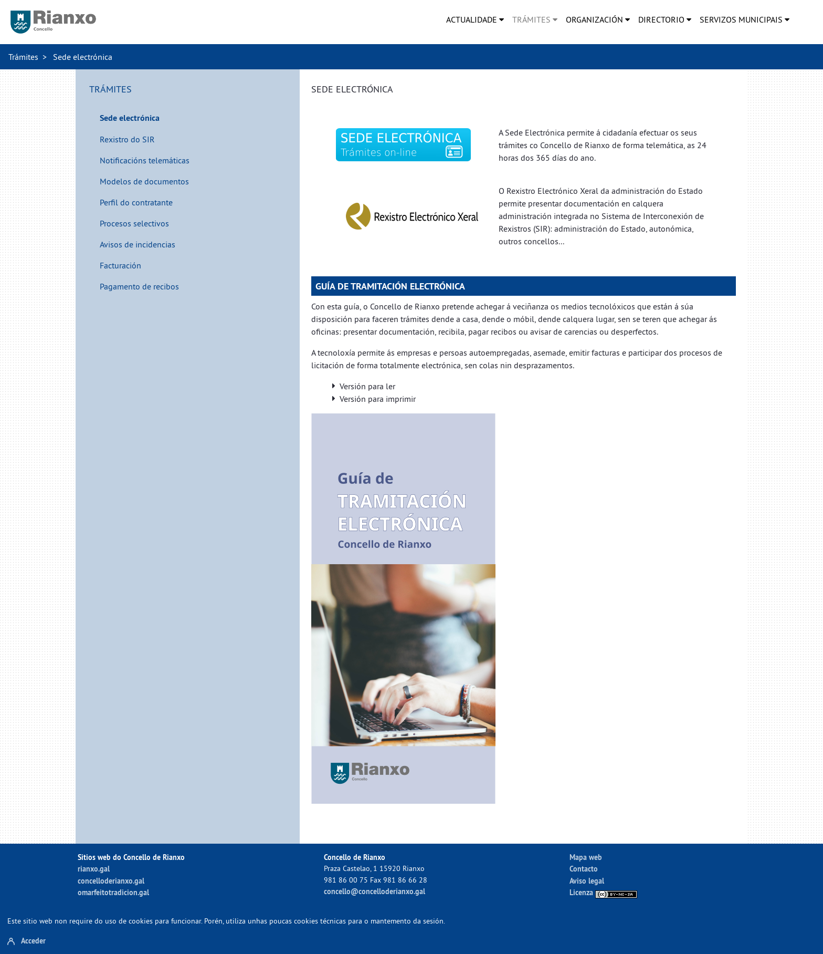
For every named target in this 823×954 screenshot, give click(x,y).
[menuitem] (475, 19)
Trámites (23, 56)
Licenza (603, 892)
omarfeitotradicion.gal (113, 892)
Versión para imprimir (378, 398)
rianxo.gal (94, 869)
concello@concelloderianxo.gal (374, 891)
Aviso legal (586, 881)
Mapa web (585, 857)
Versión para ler (367, 386)
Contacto (583, 869)
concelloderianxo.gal (111, 881)
